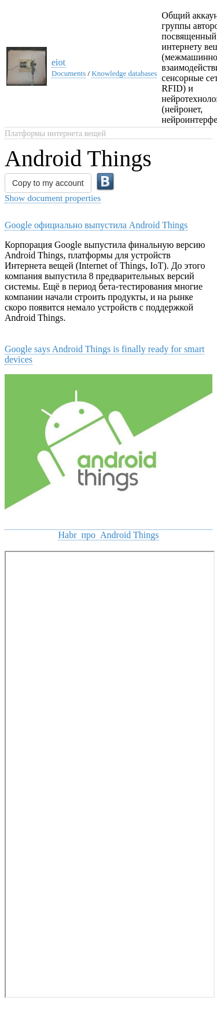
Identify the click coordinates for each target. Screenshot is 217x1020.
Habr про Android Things (108, 535)
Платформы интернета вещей (55, 133)
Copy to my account (48, 183)
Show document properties (53, 198)
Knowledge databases (124, 73)
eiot (58, 62)
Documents (69, 73)
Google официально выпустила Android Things (96, 225)
